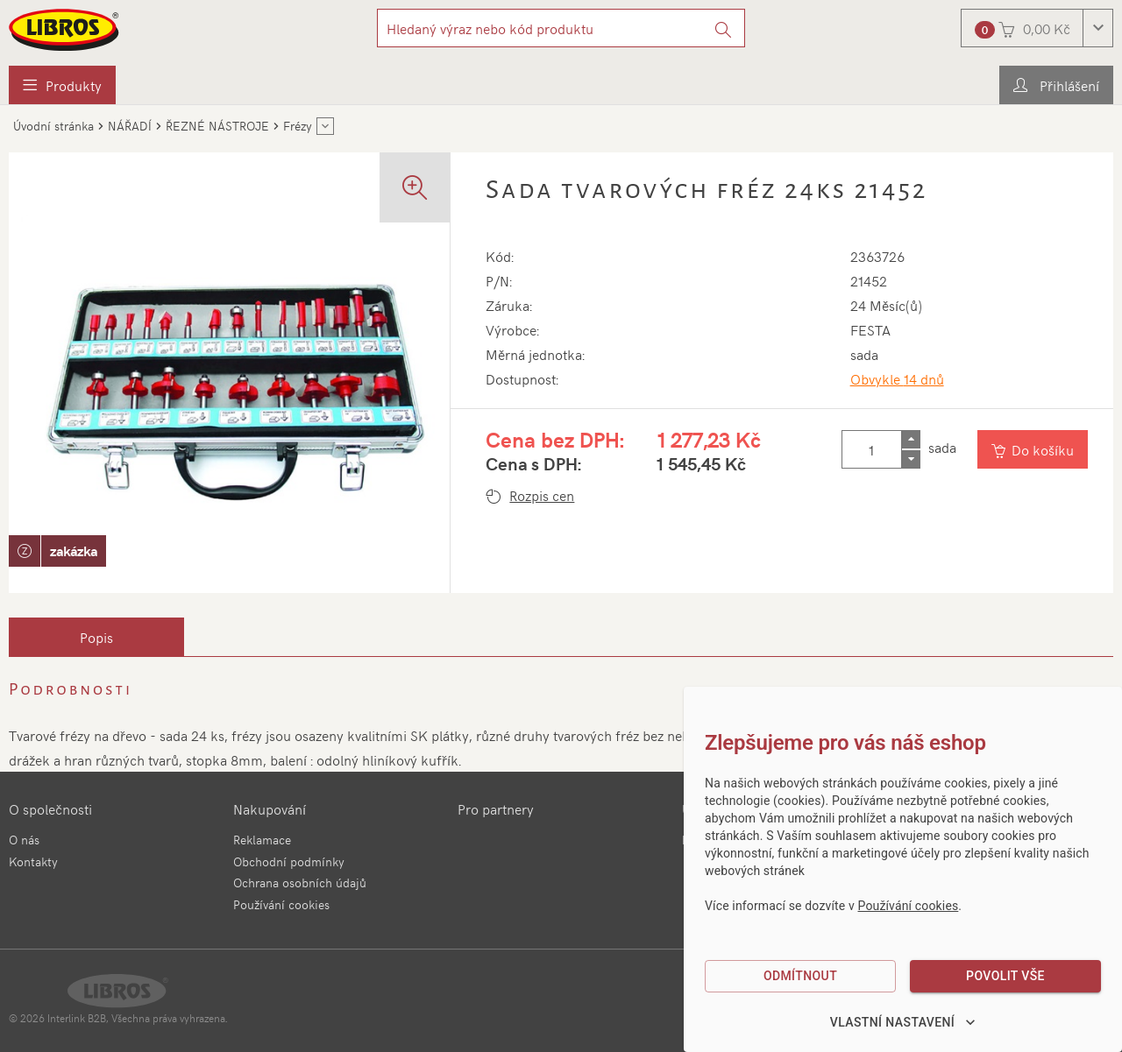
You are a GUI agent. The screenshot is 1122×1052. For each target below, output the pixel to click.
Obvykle (897, 378)
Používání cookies (281, 904)
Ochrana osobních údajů (299, 882)
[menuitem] (62, 85)
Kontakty (33, 861)
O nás (24, 839)
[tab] (96, 637)
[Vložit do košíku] (1033, 449)
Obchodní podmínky (288, 861)
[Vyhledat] (723, 28)
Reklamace (262, 839)
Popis (96, 636)
